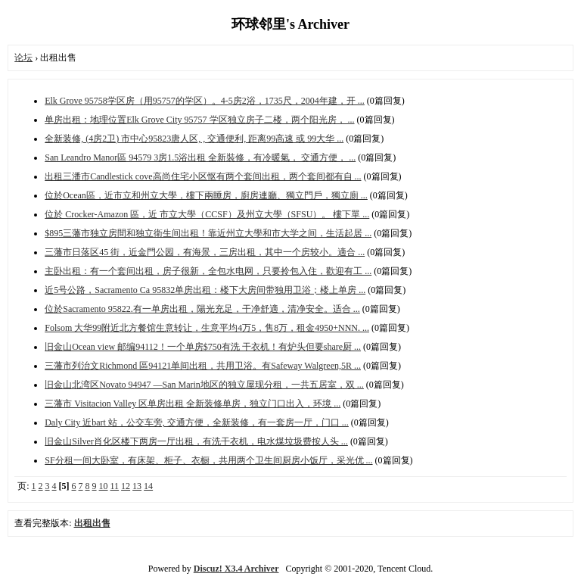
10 (103, 486)
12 (125, 486)
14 (148, 486)
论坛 (23, 57)
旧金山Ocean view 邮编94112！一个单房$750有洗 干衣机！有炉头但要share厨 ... (203, 346)
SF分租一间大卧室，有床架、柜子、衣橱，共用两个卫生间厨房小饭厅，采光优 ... (208, 460)
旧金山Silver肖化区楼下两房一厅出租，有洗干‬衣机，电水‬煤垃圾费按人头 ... (196, 441)
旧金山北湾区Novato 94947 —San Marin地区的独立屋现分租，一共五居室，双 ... (204, 384)
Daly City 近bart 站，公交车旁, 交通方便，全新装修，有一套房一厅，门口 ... (197, 422)
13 (136, 486)
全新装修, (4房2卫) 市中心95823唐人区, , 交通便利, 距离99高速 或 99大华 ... (194, 138)
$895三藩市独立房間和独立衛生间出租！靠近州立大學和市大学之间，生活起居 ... (208, 233)
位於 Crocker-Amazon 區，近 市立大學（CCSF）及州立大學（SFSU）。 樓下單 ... (207, 214)
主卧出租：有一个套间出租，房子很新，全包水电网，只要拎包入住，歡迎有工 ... (208, 271)
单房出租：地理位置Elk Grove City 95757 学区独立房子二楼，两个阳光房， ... (199, 119)
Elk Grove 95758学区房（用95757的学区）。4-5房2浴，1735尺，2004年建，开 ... (205, 100)
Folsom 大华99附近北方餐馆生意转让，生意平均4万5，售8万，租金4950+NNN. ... (207, 328)
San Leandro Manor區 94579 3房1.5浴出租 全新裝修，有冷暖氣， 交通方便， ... (200, 157)
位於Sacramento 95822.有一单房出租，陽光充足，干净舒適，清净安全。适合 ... (202, 309)
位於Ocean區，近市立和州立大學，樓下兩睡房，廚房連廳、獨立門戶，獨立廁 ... (206, 195)
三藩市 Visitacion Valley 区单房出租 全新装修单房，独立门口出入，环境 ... (192, 403)
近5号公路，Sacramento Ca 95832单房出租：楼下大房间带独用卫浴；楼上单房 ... (205, 290)
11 (115, 486)
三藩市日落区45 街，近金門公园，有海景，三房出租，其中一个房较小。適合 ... (205, 252)
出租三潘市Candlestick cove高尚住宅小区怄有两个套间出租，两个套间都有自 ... (203, 176)
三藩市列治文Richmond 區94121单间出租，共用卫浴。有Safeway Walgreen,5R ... (203, 365)
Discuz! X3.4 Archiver (236, 568)
